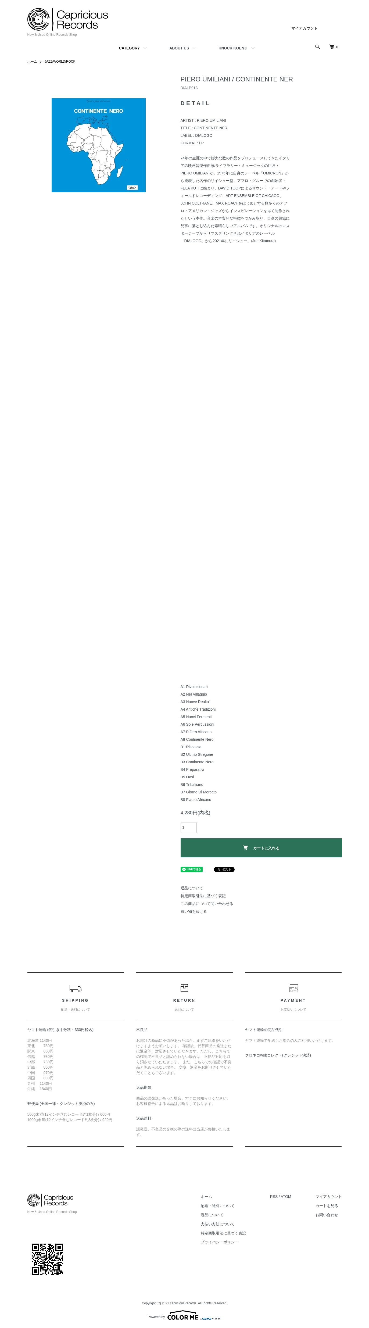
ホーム (32, 61)
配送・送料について (218, 1206)
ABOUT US (179, 48)
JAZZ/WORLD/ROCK (60, 61)
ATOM (286, 1196)
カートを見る (327, 1206)
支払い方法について (218, 1224)
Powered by (184, 1315)
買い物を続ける (194, 911)
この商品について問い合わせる (207, 903)
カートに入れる (261, 847)
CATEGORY (129, 48)
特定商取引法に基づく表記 (203, 896)
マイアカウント (304, 28)
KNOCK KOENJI (232, 48)
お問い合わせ (327, 1215)
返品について (192, 888)
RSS (274, 1196)
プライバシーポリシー (219, 1242)
